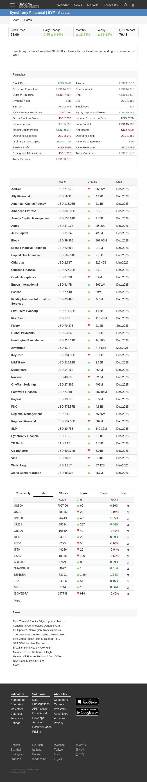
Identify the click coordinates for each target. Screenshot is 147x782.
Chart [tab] (15, 20)
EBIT (79, 100)
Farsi (57, 754)
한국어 (80, 754)
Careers (59, 704)
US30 (17, 511)
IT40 (17, 549)
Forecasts (17, 718)
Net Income (83, 129)
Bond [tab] (124, 493)
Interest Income (22, 124)
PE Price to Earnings (88, 141)
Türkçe (58, 749)
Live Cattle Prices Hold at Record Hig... (36, 638)
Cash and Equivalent (25, 89)
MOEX (18, 587)
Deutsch (37, 744)
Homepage (18, 699)
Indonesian (39, 758)
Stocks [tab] (63, 493)
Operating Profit (85, 135)
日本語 (80, 749)
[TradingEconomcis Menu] (13, 4)
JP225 (18, 524)
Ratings (15, 723)
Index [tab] (43, 493)
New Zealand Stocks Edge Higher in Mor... (38, 621)
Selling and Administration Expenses (29, 153)
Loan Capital (83, 124)
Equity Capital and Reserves (92, 112)
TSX (17, 581)
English (15, 744)
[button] (133, 5)
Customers (61, 699)
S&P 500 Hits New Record (29, 643)
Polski (36, 754)
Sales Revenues (85, 147)
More (16, 664)
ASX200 (19, 562)
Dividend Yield (21, 100)
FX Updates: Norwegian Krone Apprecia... (38, 629)
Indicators (17, 709)
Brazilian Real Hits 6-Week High (32, 647)
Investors (60, 709)
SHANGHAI (21, 568)
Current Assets (84, 89)
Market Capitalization (25, 129)
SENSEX (20, 574)
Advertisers (61, 713)
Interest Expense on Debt (91, 118)
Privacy (58, 723)
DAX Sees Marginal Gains (28, 660)
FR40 (17, 543)
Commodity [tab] (23, 493)
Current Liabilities (23, 94)
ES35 (17, 555)
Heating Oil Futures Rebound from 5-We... (38, 656)
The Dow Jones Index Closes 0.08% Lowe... (39, 634)
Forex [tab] (83, 493)
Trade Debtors (21, 159)
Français (16, 758)
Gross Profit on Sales (25, 118)
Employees (82, 106)
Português (17, 754)
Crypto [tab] (103, 493)
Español (16, 749)
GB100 (18, 530)
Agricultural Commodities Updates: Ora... (37, 625)
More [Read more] (17, 600)
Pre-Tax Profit (21, 147)
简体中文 (81, 744)
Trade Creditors (85, 153)
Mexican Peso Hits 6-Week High (32, 652)
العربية (58, 758)
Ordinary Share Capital (26, 141)
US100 (18, 518)
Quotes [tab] (27, 20)
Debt (79, 94)
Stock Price (19, 83)
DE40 (17, 537)
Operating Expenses (25, 135)
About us (59, 718)
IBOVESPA (21, 593)
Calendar (16, 713)
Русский (59, 744)
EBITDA (17, 106)
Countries (17, 704)
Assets (80, 83)
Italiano (37, 749)
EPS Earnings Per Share (27, 112)
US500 (18, 505)
